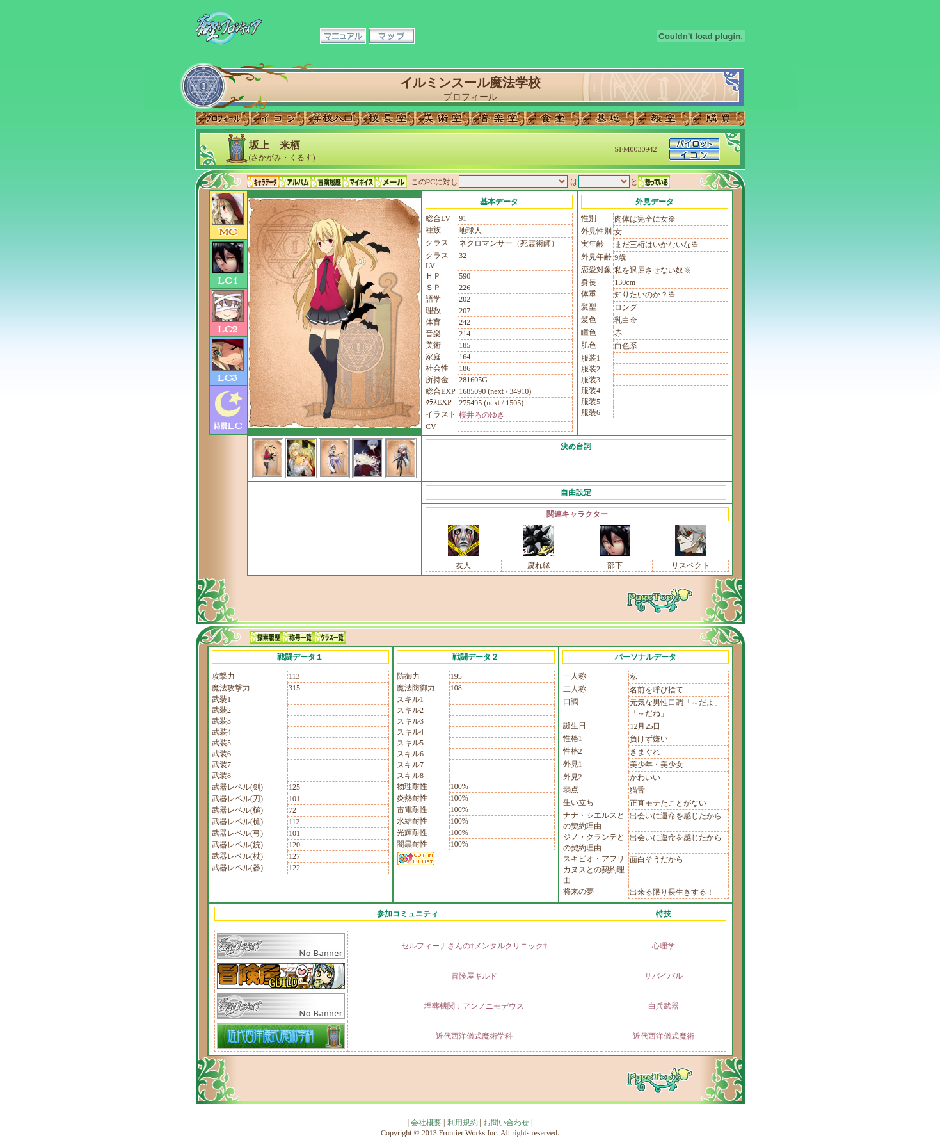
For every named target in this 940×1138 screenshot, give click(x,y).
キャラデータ (263, 181)
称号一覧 (298, 637)
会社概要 (426, 1122)
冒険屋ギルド (474, 975)
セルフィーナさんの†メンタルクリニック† (474, 945)
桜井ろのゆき (482, 414)
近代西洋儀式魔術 (663, 1036)
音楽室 (497, 118)
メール (391, 181)
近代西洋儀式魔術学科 (474, 1036)
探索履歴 (266, 637)
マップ (392, 36)
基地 (607, 118)
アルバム (295, 181)
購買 (717, 118)
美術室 (442, 118)
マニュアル (343, 36)
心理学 (663, 945)
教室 (662, 118)
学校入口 (332, 118)
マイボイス (359, 181)
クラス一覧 (330, 637)
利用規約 (462, 1122)
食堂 (552, 118)
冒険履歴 (327, 181)
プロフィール (222, 118)
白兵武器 (663, 1006)
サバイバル (663, 975)
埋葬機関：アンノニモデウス (474, 1006)
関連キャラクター (577, 514)
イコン (277, 118)
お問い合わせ (506, 1122)
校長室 (387, 118)
